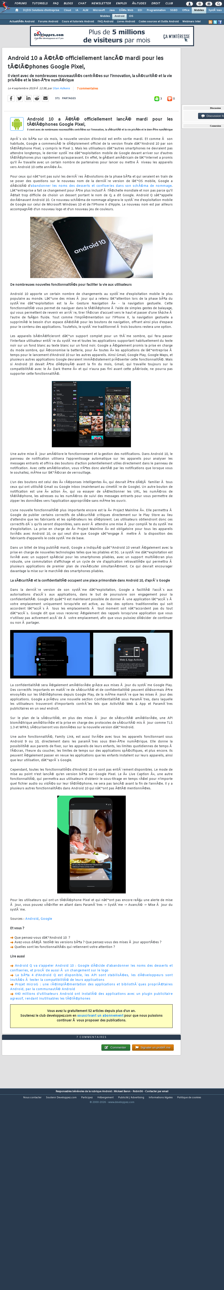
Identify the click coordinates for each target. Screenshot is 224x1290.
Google (46, 945)
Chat (82, 3)
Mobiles (199, 10)
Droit (155, 3)
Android (119, 16)
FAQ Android (105, 21)
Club (169, 3)
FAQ (56, 3)
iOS (131, 16)
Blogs (68, 3)
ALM (85, 10)
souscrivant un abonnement (100, 1042)
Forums (20, 3)
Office (186, 10)
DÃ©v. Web (126, 10)
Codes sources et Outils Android (159, 21)
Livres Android (126, 21)
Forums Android (48, 21)
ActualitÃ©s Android (21, 21)
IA (76, 10)
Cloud (67, 10)
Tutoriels (40, 3)
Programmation (156, 10)
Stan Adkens (61, 114)
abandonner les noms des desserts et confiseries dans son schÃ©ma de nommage (101, 212)
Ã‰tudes (139, 3)
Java (111, 10)
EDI (140, 10)
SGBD (174, 10)
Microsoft (99, 10)
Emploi (121, 3)
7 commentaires (87, 114)
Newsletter (101, 3)
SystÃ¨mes (215, 10)
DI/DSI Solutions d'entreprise (41, 10)
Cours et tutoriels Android (78, 21)
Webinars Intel (191, 21)
